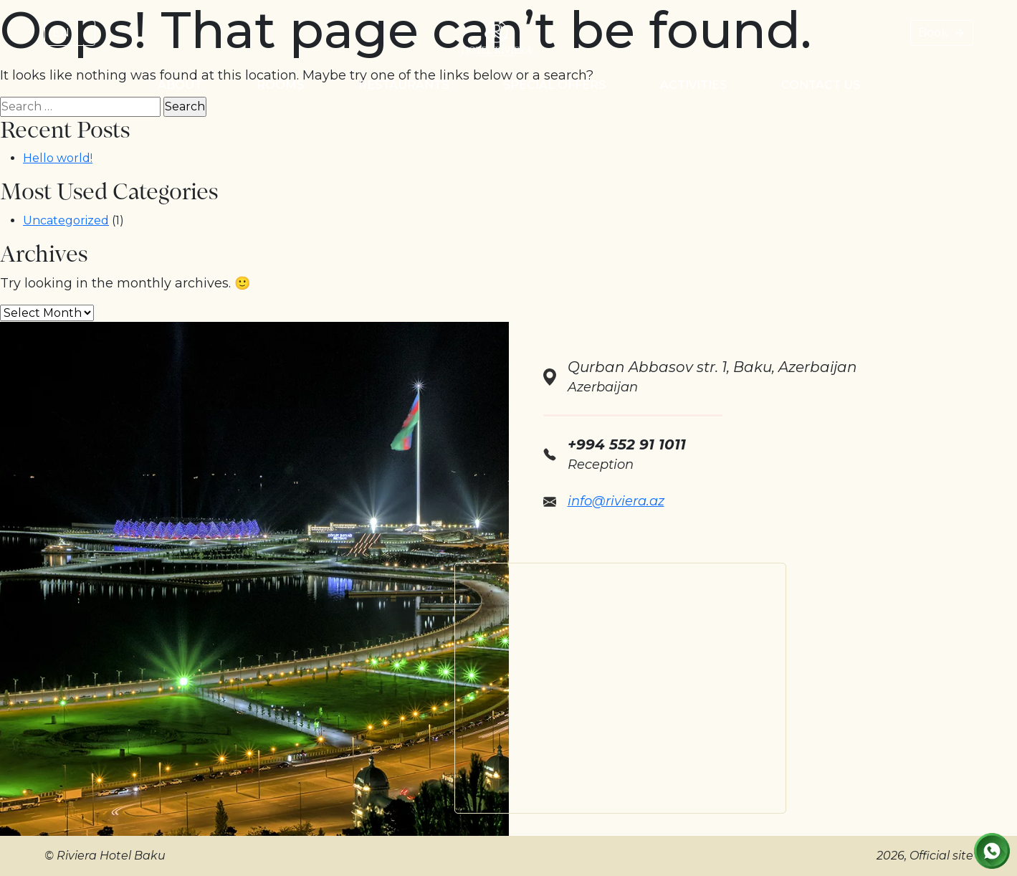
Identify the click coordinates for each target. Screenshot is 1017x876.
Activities (693, 85)
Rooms (280, 85)
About (180, 85)
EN (61, 32)
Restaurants (403, 85)
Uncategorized (66, 220)
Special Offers (554, 85)
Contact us (820, 85)
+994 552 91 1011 (627, 444)
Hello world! (57, 158)
